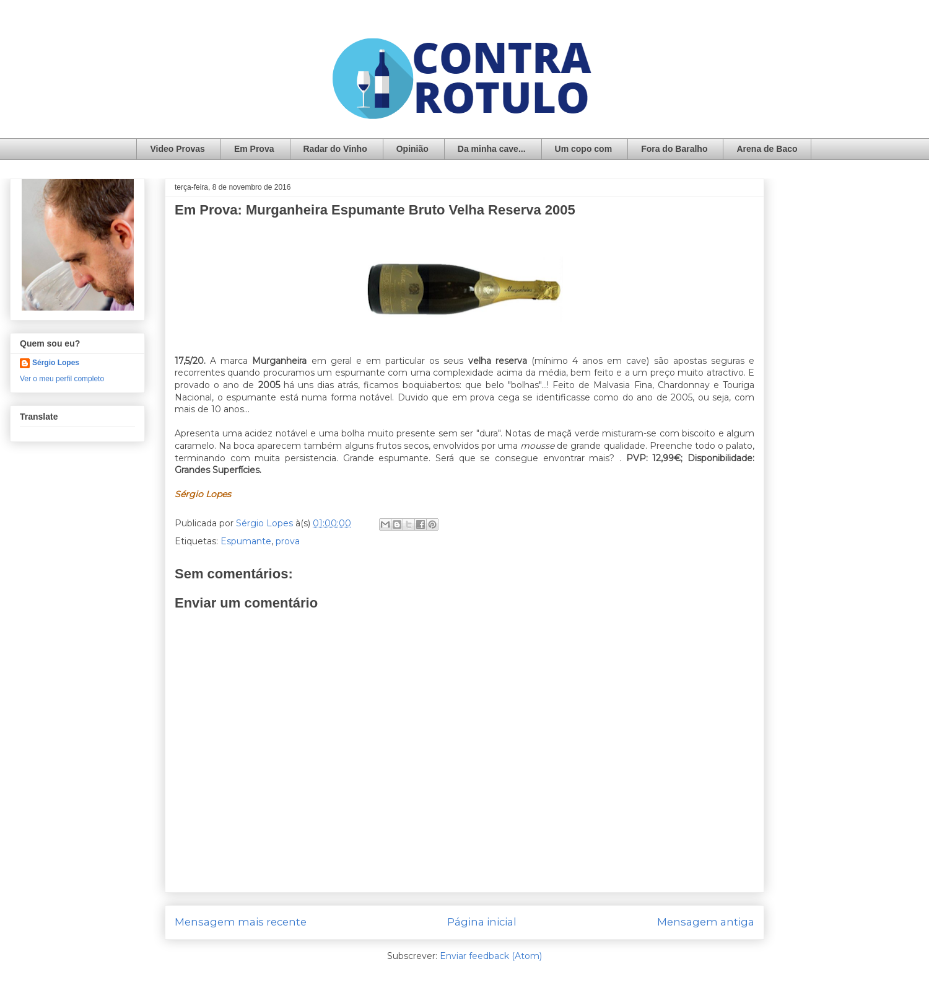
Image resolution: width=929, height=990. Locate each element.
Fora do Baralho (674, 149)
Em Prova (254, 149)
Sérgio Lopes (55, 362)
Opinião (412, 149)
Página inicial (482, 922)
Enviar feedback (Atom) (491, 955)
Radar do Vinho (335, 149)
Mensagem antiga (705, 922)
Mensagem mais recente (241, 922)
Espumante (245, 541)
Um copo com (584, 149)
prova (288, 541)
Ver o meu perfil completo (62, 378)
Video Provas (177, 149)
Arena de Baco (766, 149)
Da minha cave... (492, 149)
